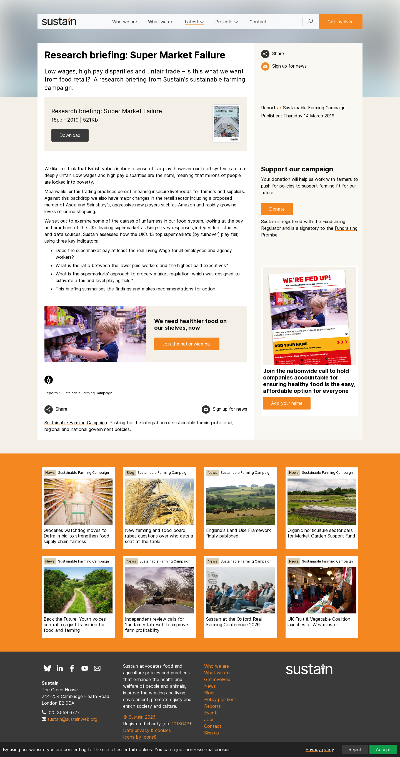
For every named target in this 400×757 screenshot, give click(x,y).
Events (211, 713)
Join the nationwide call (186, 343)
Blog (130, 472)
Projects (226, 21)
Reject (355, 749)
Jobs (209, 719)
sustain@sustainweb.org (72, 719)
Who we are (124, 21)
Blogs (210, 693)
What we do (161, 21)
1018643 (180, 723)
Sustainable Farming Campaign (314, 107)
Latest (194, 21)
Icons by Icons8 (140, 737)
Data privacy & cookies (147, 730)
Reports (269, 107)
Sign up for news (289, 66)
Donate (277, 209)
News (50, 472)
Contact (258, 21)
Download (70, 135)
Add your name (286, 403)
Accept (383, 749)
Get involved (341, 21)
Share (278, 53)
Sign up (211, 733)
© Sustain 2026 (139, 717)
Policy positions (220, 699)
